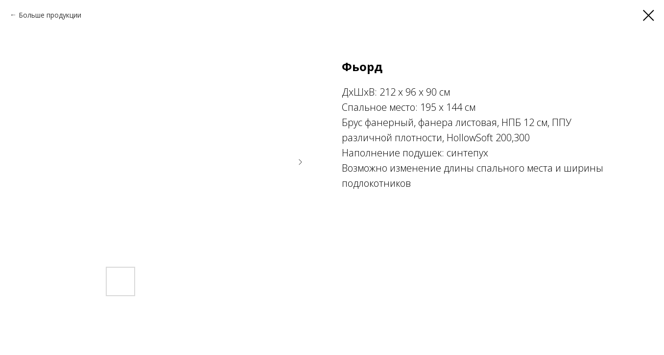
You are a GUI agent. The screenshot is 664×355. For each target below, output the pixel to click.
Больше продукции (50, 15)
